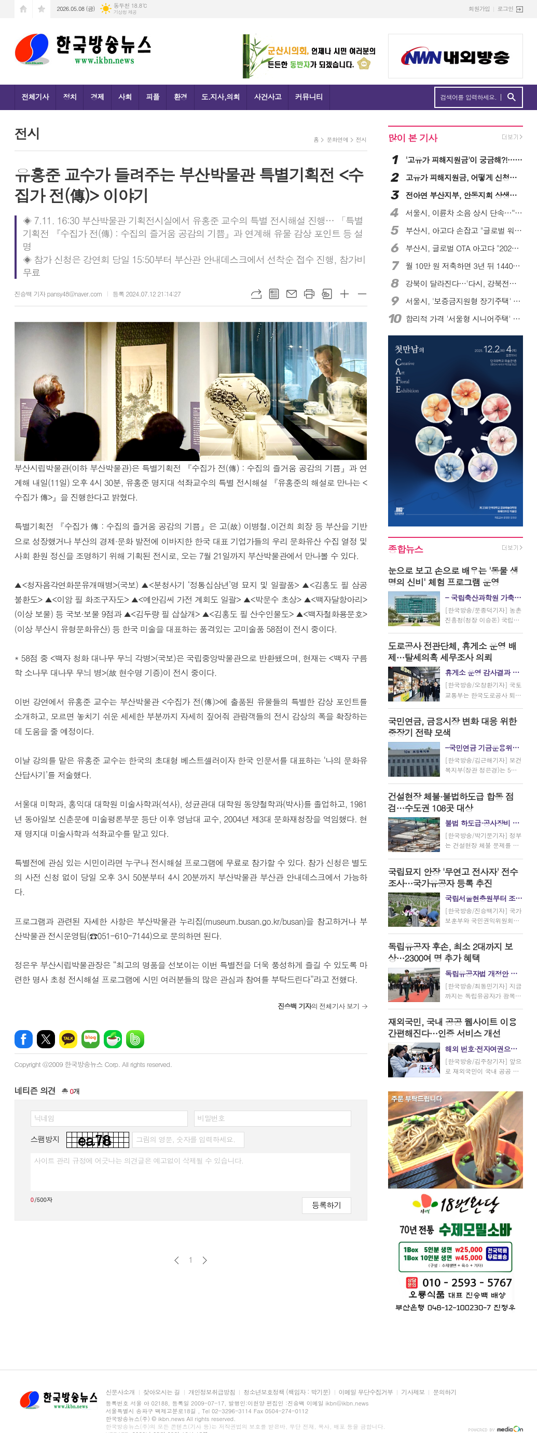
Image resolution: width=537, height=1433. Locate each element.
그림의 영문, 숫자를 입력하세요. (185, 1139)
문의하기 (444, 1392)
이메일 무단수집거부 (366, 1392)
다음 (205, 1260)
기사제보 (412, 1392)
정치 (69, 96)
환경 (180, 96)
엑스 (46, 1039)
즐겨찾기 (41, 9)
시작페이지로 (23, 9)
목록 (274, 294)
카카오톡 (68, 1039)
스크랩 (327, 294)
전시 (361, 139)
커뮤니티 (309, 96)
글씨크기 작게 (362, 294)
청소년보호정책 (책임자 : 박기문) (286, 1392)
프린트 (309, 294)
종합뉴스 (405, 549)
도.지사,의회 (220, 96)
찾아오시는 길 (161, 1392)
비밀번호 (211, 1117)
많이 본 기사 (412, 137)
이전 (177, 1260)
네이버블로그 (90, 1039)
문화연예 (337, 139)
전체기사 (35, 96)
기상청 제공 (125, 12)
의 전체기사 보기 (318, 1006)
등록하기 (326, 1204)
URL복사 (256, 294)
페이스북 (24, 1039)
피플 (152, 96)
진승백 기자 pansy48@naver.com (58, 293)
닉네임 (44, 1117)
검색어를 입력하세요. (468, 97)
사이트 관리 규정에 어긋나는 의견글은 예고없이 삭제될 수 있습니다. (139, 1160)
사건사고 (267, 96)
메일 (291, 294)
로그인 (505, 8)
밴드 (135, 1039)
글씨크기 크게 (344, 294)
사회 (125, 96)
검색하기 (511, 97)
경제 (97, 96)
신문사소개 (120, 1392)
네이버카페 (113, 1039)
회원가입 (479, 8)
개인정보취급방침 (211, 1392)
